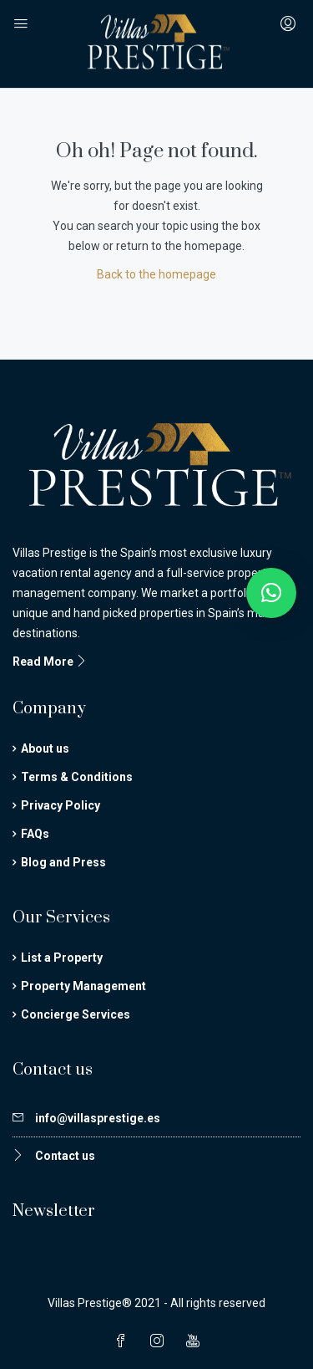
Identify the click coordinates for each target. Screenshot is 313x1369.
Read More (50, 661)
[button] (271, 593)
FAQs (35, 833)
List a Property (62, 957)
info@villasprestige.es (97, 1118)
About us (45, 748)
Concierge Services (75, 1014)
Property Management (83, 986)
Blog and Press (63, 862)
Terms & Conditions (77, 777)
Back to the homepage (156, 274)
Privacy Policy (60, 805)
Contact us (65, 1155)
